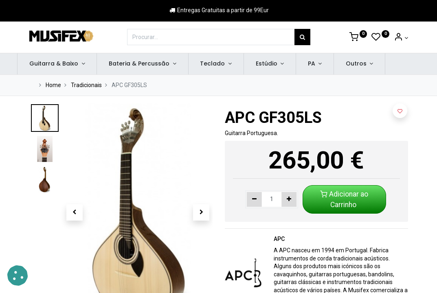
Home (53, 85)
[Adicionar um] (288, 199)
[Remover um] (254, 199)
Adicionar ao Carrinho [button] (344, 199)
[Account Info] (401, 38)
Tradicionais (86, 85)
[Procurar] (302, 37)
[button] (75, 212)
